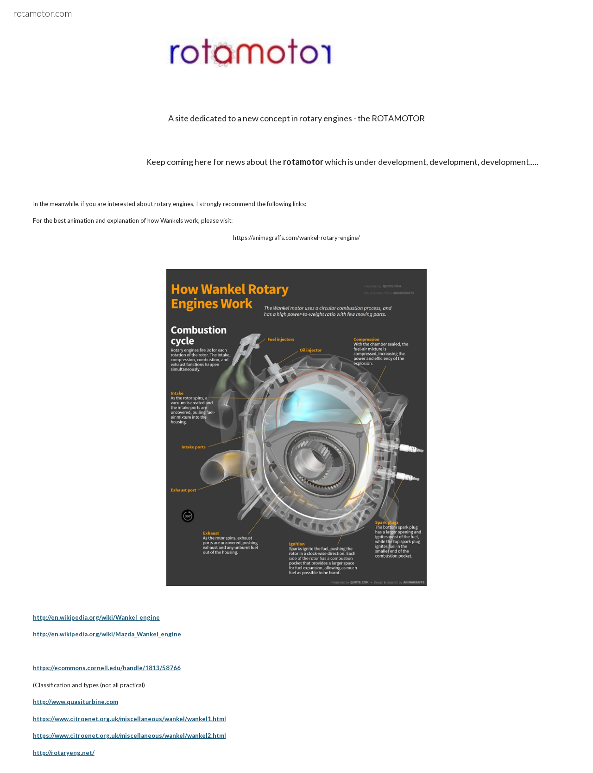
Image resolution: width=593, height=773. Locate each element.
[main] (296, 110)
